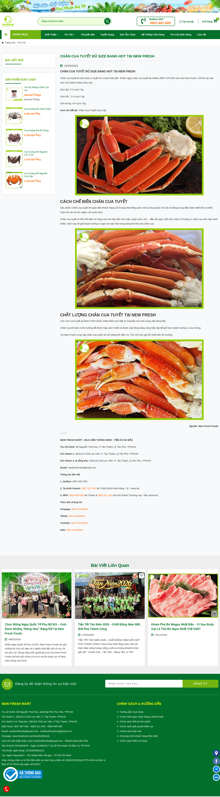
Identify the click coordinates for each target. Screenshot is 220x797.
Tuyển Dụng (108, 33)
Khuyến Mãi (89, 33)
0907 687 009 (21, 726)
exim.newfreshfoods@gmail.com (45, 740)
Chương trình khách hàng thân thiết (139, 736)
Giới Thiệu (52, 34)
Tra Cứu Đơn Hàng (180, 34)
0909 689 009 (76, 495)
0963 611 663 (105, 495)
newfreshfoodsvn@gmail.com (56, 731)
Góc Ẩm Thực (128, 34)
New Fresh (77, 509)
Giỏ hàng (210, 21)
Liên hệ (201, 34)
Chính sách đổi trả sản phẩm (135, 721)
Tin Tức (69, 34)
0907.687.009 (160, 23)
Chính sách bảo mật (130, 731)
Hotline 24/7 (156, 19)
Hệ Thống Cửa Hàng (152, 34)
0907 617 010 (88, 488)
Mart (85, 509)
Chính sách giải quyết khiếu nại (136, 726)
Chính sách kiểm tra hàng (133, 740)
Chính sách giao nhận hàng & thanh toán (141, 716)
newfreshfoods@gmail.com (23, 731)
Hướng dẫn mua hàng (131, 711)
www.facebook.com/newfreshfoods (31, 736)
